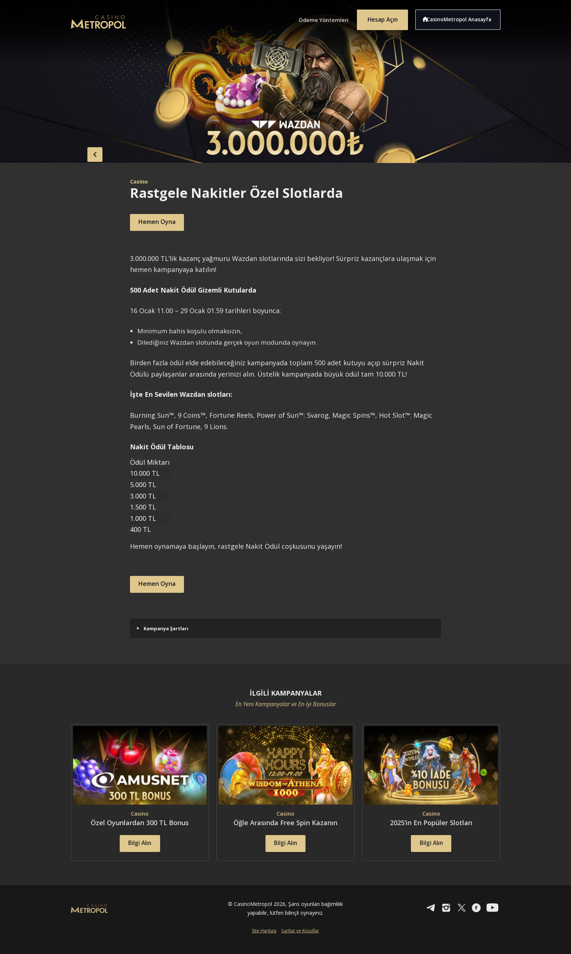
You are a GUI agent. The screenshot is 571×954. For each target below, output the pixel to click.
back (85, 153)
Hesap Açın (379, 18)
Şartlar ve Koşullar (300, 942)
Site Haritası (264, 942)
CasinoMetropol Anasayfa (462, 17)
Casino (140, 181)
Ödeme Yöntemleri (315, 18)
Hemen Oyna (162, 222)
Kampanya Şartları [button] (162, 628)
